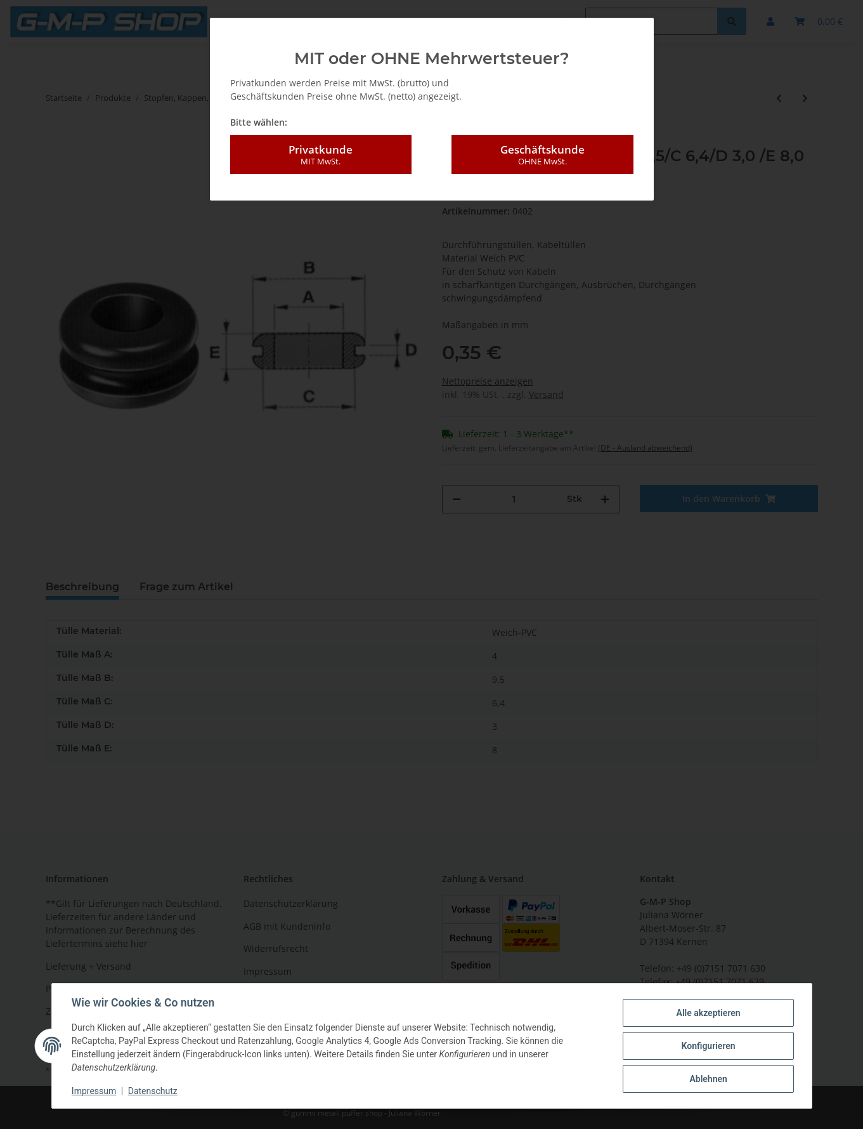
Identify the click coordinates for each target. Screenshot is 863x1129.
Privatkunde (321, 155)
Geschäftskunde (542, 155)
